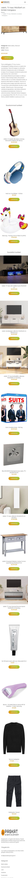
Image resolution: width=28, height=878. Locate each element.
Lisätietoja (7, 58)
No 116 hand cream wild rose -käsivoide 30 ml (14, 661)
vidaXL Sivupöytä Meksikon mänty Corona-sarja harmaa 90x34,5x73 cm (14, 562)
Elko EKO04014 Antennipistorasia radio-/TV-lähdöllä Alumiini (14, 471)
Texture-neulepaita (14, 759)
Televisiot (17, 45)
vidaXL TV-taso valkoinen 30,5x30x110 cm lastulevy (14, 516)
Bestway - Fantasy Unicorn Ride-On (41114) (14, 235)
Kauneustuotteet (5, 867)
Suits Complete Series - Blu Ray (14, 427)
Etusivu (3, 12)
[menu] (25, 2)
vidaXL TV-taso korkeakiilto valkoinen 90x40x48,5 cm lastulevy (14, 377)
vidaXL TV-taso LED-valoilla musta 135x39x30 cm (14, 286)
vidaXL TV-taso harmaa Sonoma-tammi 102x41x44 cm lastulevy (14, 607)
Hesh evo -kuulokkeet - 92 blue (14, 193)
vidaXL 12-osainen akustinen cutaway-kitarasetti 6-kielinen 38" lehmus (14, 139)
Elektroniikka (11, 45)
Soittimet (3, 872)
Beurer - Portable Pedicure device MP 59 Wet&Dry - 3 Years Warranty (14, 705)
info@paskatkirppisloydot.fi (8, 855)
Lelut (2, 869)
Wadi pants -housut (14, 812)
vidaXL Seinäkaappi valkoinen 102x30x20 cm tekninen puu (14, 331)
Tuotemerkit (4, 875)
